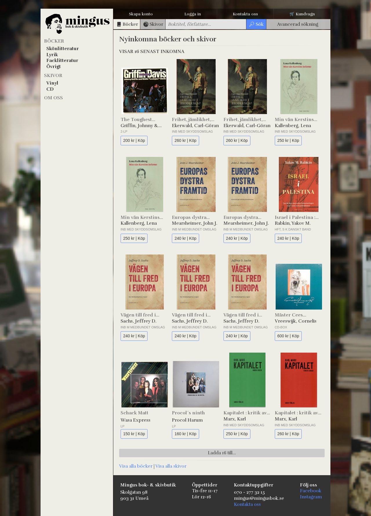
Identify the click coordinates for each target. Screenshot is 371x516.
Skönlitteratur (62, 49)
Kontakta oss (245, 14)
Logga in (192, 14)
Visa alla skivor (170, 466)
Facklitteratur (62, 60)
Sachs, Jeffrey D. (139, 321)
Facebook (310, 491)
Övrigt (53, 66)
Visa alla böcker (135, 466)
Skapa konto (141, 14)
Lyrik (52, 55)
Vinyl (52, 83)
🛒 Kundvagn (302, 14)
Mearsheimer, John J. (194, 223)
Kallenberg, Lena (293, 126)
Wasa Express (135, 420)
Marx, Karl (234, 419)
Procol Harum (187, 420)
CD (50, 89)
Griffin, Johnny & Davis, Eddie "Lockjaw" (139, 126)
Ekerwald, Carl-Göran (195, 126)
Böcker (54, 41)
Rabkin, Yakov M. (293, 223)
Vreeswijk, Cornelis (296, 321)
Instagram (311, 497)
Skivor (53, 75)
